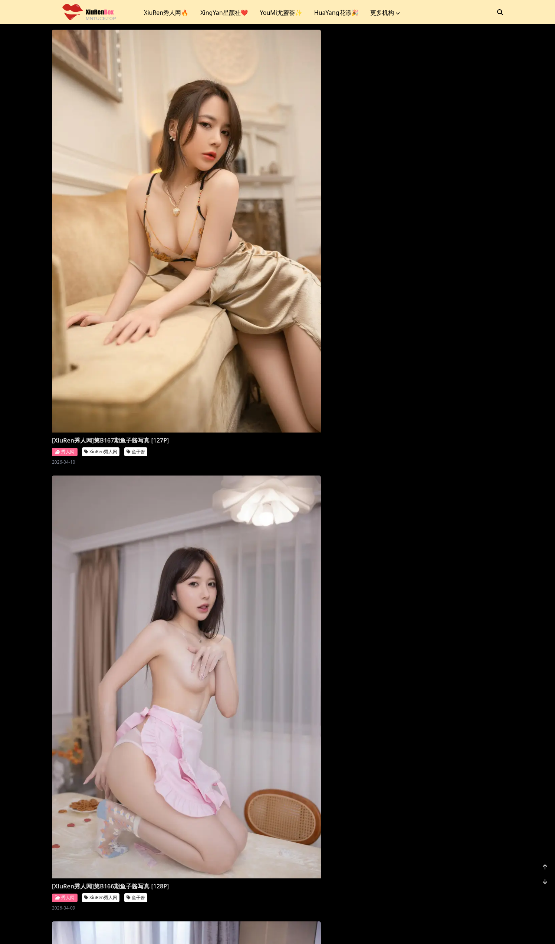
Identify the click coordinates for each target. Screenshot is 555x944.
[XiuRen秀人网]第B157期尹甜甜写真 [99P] (329, 631)
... (463, 891)
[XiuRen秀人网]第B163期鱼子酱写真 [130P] (101, 417)
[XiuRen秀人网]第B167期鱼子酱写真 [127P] (101, 204)
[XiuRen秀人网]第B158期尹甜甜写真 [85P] (215, 631)
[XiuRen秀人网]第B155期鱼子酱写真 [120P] (101, 845)
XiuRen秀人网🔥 (166, 13)
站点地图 (286, 929)
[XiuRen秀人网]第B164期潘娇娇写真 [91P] (443, 204)
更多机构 (385, 13)
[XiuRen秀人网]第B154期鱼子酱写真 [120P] (215, 845)
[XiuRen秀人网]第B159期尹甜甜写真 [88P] (101, 631)
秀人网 (65, 219)
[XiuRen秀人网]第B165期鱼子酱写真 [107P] (329, 204)
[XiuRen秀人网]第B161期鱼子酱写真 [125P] (329, 417)
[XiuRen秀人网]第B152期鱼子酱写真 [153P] (443, 845)
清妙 (476, 425)
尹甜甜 (136, 647)
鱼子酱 (136, 219)
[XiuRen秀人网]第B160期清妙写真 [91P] (448, 413)
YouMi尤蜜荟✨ (281, 13)
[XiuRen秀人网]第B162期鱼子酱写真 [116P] (215, 417)
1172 (480, 891)
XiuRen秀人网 (100, 219)
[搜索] (500, 12)
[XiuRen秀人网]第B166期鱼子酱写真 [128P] (215, 204)
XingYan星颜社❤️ (224, 13)
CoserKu (310, 929)
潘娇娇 (478, 219)
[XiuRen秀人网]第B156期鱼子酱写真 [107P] (443, 631)
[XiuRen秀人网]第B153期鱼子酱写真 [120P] (329, 845)
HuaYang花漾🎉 (336, 13)
